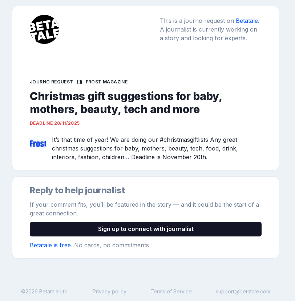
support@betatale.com (243, 291)
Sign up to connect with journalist (146, 228)
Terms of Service (171, 291)
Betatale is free (50, 245)
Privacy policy (109, 291)
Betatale (247, 20)
